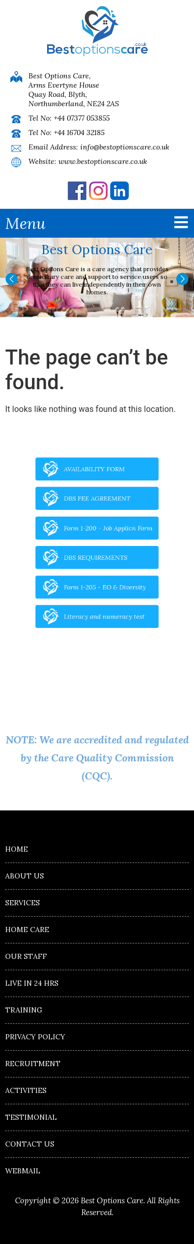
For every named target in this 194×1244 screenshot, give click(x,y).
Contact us (29, 1144)
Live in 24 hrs (31, 983)
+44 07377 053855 (82, 118)
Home (16, 849)
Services (22, 902)
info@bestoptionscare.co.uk (124, 147)
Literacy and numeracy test (103, 604)
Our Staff (26, 956)
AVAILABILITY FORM (94, 481)
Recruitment (33, 1063)
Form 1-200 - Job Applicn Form (106, 530)
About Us (24, 876)
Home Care (27, 929)
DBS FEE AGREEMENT (97, 506)
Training (23, 1010)
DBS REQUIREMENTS (95, 555)
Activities (26, 1090)
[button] (11, 279)
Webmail (22, 1170)
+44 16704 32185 (79, 132)
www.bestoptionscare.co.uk (102, 161)
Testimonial (31, 1117)
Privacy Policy (35, 1036)
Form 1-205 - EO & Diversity (103, 579)
